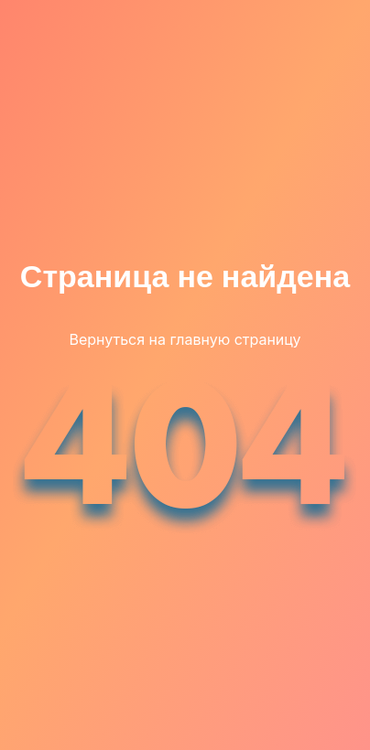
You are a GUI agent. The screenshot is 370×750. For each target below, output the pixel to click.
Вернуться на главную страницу (184, 339)
